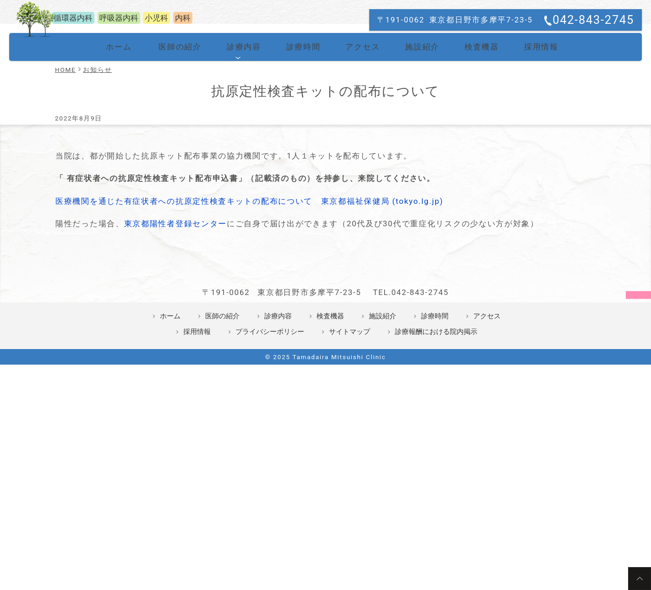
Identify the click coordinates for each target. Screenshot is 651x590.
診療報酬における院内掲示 (436, 495)
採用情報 (528, 170)
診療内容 (242, 170)
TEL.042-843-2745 (411, 455)
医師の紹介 (182, 170)
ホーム (123, 170)
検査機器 (471, 170)
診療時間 (299, 170)
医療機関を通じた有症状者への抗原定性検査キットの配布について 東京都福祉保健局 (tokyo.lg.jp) (249, 323)
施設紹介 (413, 170)
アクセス (356, 170)
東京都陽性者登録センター (175, 345)
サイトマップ (349, 495)
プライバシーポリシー (269, 495)
